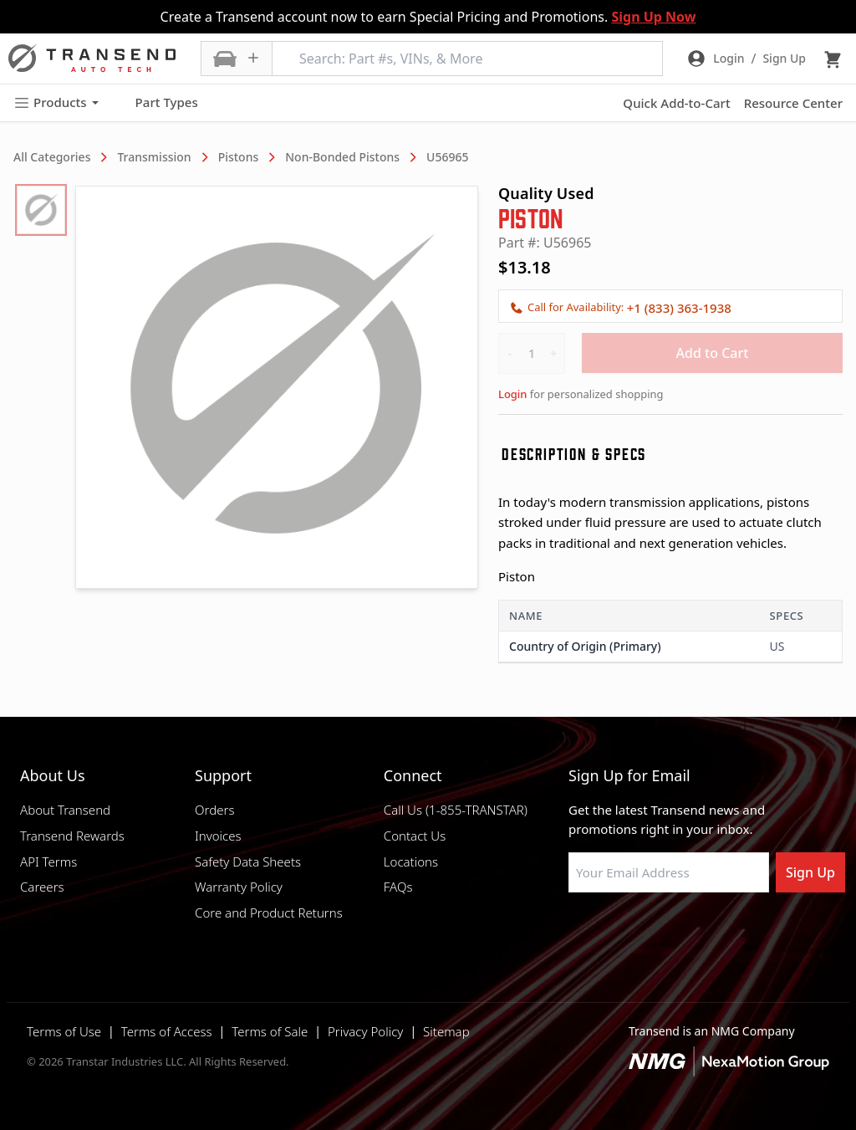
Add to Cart (712, 353)
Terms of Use (64, 1031)
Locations (411, 861)
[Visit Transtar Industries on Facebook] (576, 933)
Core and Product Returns (269, 912)
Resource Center (793, 103)
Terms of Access (166, 1031)
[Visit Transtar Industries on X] (701, 933)
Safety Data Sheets (248, 861)
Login (512, 393)
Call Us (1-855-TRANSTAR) (455, 809)
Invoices (218, 835)
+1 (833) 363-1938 (679, 307)
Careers (42, 886)
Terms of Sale (270, 1031)
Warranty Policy (239, 886)
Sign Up (810, 872)
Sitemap (446, 1031)
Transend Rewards (72, 835)
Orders (214, 809)
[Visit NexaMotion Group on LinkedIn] (617, 933)
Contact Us (415, 835)
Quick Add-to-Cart (676, 103)
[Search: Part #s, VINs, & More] (467, 58)
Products (56, 102)
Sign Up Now (653, 17)
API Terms (48, 861)
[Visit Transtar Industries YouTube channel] (743, 933)
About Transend (65, 809)
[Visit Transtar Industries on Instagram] (659, 933)
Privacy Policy (365, 1031)
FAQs (398, 886)
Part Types (156, 103)
